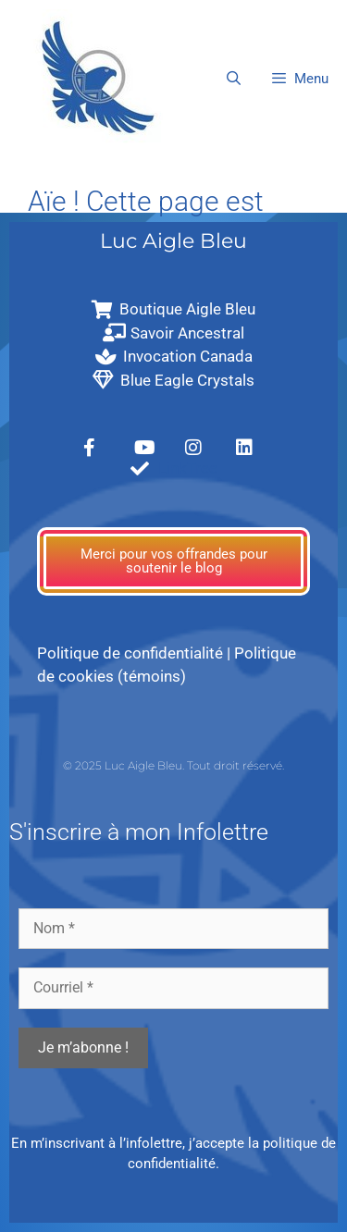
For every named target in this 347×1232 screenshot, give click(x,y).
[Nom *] (173, 928)
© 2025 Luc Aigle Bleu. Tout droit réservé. (173, 765)
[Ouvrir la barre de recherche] (233, 78)
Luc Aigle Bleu (173, 240)
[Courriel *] (173, 987)
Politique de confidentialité (130, 653)
